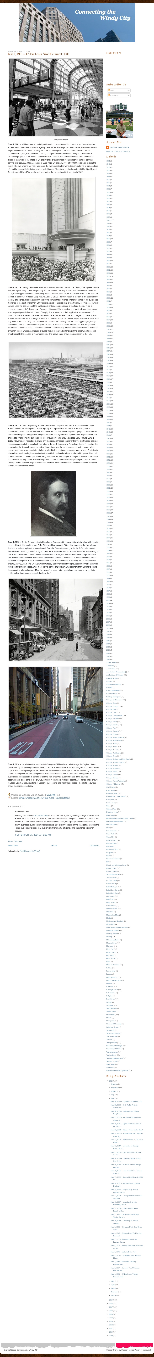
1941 (108, 426)
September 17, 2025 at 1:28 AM (33, 835)
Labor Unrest (111, 884)
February (114, 1292)
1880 (108, 233)
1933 (108, 401)
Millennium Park (112, 940)
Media (108, 918)
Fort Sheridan (111, 831)
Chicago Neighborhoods (115, 737)
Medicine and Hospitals (114, 921)
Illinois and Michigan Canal (116, 865)
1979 (108, 544)
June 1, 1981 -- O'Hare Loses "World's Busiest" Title (38, 54)
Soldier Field (111, 1011)
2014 (108, 644)
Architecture (110, 669)
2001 (108, 603)
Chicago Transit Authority (115, 781)
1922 (108, 367)
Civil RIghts (110, 787)
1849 (108, 164)
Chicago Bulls (111, 709)
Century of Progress (113, 697)
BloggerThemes (127, 1350)
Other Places (110, 958)
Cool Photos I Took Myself (116, 796)
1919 (108, 357)
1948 (108, 447)
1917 (108, 351)
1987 (108, 569)
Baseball (109, 687)
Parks (108, 961)
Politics (109, 968)
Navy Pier (109, 949)
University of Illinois (113, 1049)
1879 (108, 229)
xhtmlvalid (147, 1350)
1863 (108, 192)
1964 (108, 497)
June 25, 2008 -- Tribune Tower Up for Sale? (127, 1130)
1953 (108, 463)
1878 (108, 226)
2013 (108, 641)
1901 (108, 301)
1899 (108, 295)
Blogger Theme (112, 1350)
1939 (108, 419)
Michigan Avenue (112, 930)
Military (109, 937)
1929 (108, 388)
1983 (108, 557)
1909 (108, 326)
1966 (108, 504)
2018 (108, 656)
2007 (108, 622)
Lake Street (110, 896)
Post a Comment (15, 841)
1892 (108, 273)
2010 (108, 631)
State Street (110, 1015)
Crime (108, 806)
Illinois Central (111, 871)
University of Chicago (114, 1046)
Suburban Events (112, 1027)
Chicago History (112, 734)
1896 (108, 285)
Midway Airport (112, 933)
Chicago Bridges (112, 706)
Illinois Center (111, 868)
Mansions (109, 912)
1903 (108, 307)
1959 (108, 482)
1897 (108, 289)
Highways (110, 846)
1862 (108, 189)
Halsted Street (111, 840)
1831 (108, 161)
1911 (108, 332)
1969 (108, 513)
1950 (108, 454)
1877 (108, 223)
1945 (108, 438)
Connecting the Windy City (27, 1350)
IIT (107, 862)
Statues (109, 1018)
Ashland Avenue (112, 678)
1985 (108, 563)
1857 (108, 173)
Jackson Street (111, 877)
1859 (108, 180)
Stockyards (110, 1021)
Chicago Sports (111, 771)
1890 (108, 267)
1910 (108, 329)
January (114, 1295)
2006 (108, 619)
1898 (108, 292)
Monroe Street (111, 943)
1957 (108, 475)
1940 (108, 423)
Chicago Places (111, 747)
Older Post (94, 845)
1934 (108, 404)
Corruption (110, 799)
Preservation (110, 971)
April (113, 1285)
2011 (108, 634)
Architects (110, 666)
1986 (108, 566)
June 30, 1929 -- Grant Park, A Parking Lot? (126, 1101)
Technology (110, 1030)
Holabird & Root (112, 849)
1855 (108, 170)
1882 (108, 239)
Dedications (110, 815)
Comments (113, 95)
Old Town (109, 955)
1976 (108, 535)
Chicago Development (114, 715)
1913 (108, 338)
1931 (108, 395)
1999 (108, 597)
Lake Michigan (111, 887)
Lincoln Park (111, 905)
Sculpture (109, 1005)
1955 (108, 469)
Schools (109, 1002)
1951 (108, 457)
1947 (108, 444)
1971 (108, 519)
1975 (108, 532)
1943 (108, 432)
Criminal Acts (111, 809)
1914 (108, 342)
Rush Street (110, 999)
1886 (108, 251)
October (114, 1084)
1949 (108, 451)
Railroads (109, 986)
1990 (108, 575)
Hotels (108, 856)
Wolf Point (110, 1067)
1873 (108, 214)
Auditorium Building (113, 684)
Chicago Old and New (119, 147)
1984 (108, 560)
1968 (108, 510)
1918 (108, 354)
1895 (108, 282)
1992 (108, 581)
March (113, 1288)
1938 (108, 416)
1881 (108, 236)
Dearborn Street (112, 812)
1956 (108, 472)
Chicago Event (32, 798)
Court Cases (110, 803)
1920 (108, 360)
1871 (108, 208)
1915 (108, 345)
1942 (108, 429)
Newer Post (13, 845)
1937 (108, 413)
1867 (108, 205)
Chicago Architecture (114, 700)
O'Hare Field (47, 798)
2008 (108, 625)
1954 (108, 466)
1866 (108, 201)
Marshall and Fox (112, 915)
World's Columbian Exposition (117, 1071)
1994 (108, 588)
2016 (108, 650)
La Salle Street (111, 881)
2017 (108, 653)
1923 (108, 370)
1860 (108, 183)
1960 (108, 485)
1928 (108, 385)
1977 (108, 538)
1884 (108, 245)
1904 (108, 310)
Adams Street (111, 662)
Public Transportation (114, 980)
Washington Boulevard (114, 1058)
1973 (108, 525)
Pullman (109, 983)
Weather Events (111, 1061)
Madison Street (111, 909)
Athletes (109, 681)
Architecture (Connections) (116, 672)
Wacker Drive (111, 1055)
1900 (108, 298)
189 (107, 264)
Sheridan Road (111, 1008)
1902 (108, 304)
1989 (108, 572)
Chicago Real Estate (113, 753)
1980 (108, 547)
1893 (108, 276)
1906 (108, 317)
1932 (108, 398)
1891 (108, 270)
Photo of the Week (112, 965)
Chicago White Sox (113, 784)
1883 (108, 242)
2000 (108, 600)
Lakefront (109, 899)
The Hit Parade (111, 1036)
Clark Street (110, 790)
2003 (108, 609)
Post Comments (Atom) (30, 851)
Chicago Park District (114, 740)
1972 (108, 522)
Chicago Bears (111, 703)
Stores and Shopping (113, 1024)
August (113, 1091)
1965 (108, 500)
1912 (108, 335)
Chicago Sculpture (113, 768)
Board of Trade (111, 694)
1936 (108, 410)
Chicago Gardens (112, 731)
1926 (108, 379)
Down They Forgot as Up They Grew (119, 818)
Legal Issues (110, 902)
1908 (108, 323)
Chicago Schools (112, 765)
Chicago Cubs (111, 712)
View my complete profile (118, 151)
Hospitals (109, 853)
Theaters (109, 1039)
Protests (109, 974)
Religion (109, 996)
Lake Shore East (112, 893)
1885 (108, 248)
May (112, 1281)
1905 (108, 313)
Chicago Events (111, 725)
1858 (108, 176)
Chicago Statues (112, 775)
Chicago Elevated (112, 719)
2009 (108, 628)
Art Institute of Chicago (114, 675)
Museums (109, 946)
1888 (108, 257)
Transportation (62, 798)
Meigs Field (110, 924)
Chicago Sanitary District (115, 762)
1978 (108, 541)
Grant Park (110, 834)
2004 (108, 613)
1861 (108, 186)
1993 (108, 585)
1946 (108, 441)
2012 (108, 637)
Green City (110, 837)
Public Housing (111, 977)
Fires (108, 828)
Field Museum (111, 824)
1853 (108, 167)
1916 (108, 348)
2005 (108, 616)
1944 (108, 435)
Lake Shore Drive (112, 890)
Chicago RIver (111, 756)
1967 (108, 507)
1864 (108, 195)
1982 (108, 553)
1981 (21, 798)
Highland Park (111, 843)
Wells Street (110, 1064)
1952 (108, 460)
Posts (111, 90)
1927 (108, 382)
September (115, 1088)
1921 (108, 363)
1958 (108, 479)
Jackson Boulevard (113, 874)
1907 (108, 320)
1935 (108, 407)
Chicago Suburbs (112, 778)
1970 (108, 516)
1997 (108, 591)
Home (54, 845)
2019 (108, 659)
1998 (108, 594)
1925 (108, 376)
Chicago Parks (111, 743)
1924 (108, 373)
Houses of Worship (113, 859)
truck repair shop (40, 815)
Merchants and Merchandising (117, 927)
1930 (108, 391)
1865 (108, 198)
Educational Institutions (114, 821)
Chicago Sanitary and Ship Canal (118, 759)
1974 (108, 529)
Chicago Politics (112, 750)
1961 (108, 488)
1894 (108, 279)
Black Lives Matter (113, 691)
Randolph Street (112, 990)
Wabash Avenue (112, 1052)
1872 (108, 211)
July (112, 1095)
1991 (108, 578)
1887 (108, 254)
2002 (108, 606)
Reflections (110, 993)
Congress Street (111, 793)
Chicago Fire (111, 728)
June (112, 1098)
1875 (108, 217)
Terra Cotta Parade (113, 1033)
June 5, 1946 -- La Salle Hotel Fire (123, 1252)
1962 (108, 491)
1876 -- (109, 220)
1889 (108, 261)
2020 (111, 1081)
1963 (108, 494)
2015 (108, 647)
